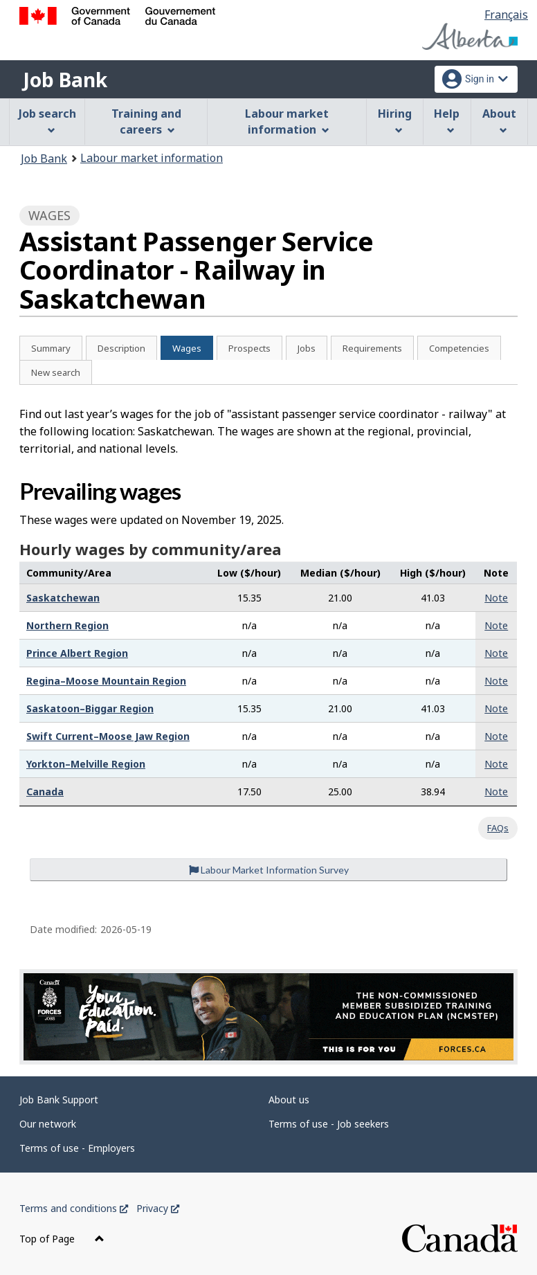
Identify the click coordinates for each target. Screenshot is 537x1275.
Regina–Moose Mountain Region (106, 680)
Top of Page (61, 1238)
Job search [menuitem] (47, 120)
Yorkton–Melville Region (85, 763)
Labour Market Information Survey (269, 870)
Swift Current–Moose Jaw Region (108, 736)
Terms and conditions (73, 1208)
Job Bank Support (58, 1099)
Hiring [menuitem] (395, 120)
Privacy (157, 1208)
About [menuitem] (499, 120)
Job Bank (65, 79)
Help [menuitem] (446, 120)
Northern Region (67, 625)
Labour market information (151, 157)
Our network (47, 1123)
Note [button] (496, 597)
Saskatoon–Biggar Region (90, 708)
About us (288, 1099)
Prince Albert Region (77, 653)
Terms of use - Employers (77, 1148)
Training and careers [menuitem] (146, 121)
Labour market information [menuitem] (287, 121)
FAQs (498, 828)
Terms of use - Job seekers (328, 1123)
